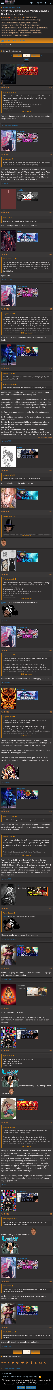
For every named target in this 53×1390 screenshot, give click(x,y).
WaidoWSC (21, 689)
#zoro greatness (35, 30)
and (11, 125)
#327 (50, 470)
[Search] (50, 2)
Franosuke (21, 551)
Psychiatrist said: (8, 92)
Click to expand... (26, 111)
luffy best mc (37, 33)
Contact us (5, 1376)
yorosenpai (21, 1028)
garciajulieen (22, 65)
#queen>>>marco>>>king (10, 25)
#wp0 (19, 27)
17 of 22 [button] (26, 55)
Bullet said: (6, 217)
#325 (50, 309)
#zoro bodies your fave (9, 30)
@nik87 (4, 603)
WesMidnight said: (9, 1219)
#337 (50, 1122)
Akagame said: (8, 314)
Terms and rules (16, 1376)
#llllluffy (35, 22)
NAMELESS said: (9, 259)
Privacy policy (27, 1376)
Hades (19, 447)
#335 (50, 1008)
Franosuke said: (8, 913)
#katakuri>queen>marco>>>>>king (29, 20)
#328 (50, 512)
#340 (50, 1327)
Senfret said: (7, 159)
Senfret (20, 231)
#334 (50, 968)
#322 (50, 154)
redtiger (20, 946)
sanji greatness (6, 35)
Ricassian (21, 489)
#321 (50, 88)
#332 (50, 811)
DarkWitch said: (8, 516)
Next (35, 55)
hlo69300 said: (8, 373)
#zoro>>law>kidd (25, 33)
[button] (2, 2)
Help (35, 1376)
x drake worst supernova (21, 35)
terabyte (20, 1100)
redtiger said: (7, 1286)
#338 (50, 1214)
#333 (50, 908)
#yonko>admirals (42, 27)
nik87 (19, 885)
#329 (50, 574)
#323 (50, 213)
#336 (50, 1051)
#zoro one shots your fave (10, 33)
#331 (50, 712)
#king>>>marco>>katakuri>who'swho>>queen (16, 22)
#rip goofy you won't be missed (29, 25)
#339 (50, 1281)
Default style (7, 1373)
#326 (50, 368)
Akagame (21, 346)
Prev (17, 55)
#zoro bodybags (23, 30)
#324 (50, 254)
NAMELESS (22, 132)
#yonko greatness (29, 27)
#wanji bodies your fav (9, 27)
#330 (50, 650)
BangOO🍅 (7, 17)
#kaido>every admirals (9, 20)
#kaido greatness (31, 17)
